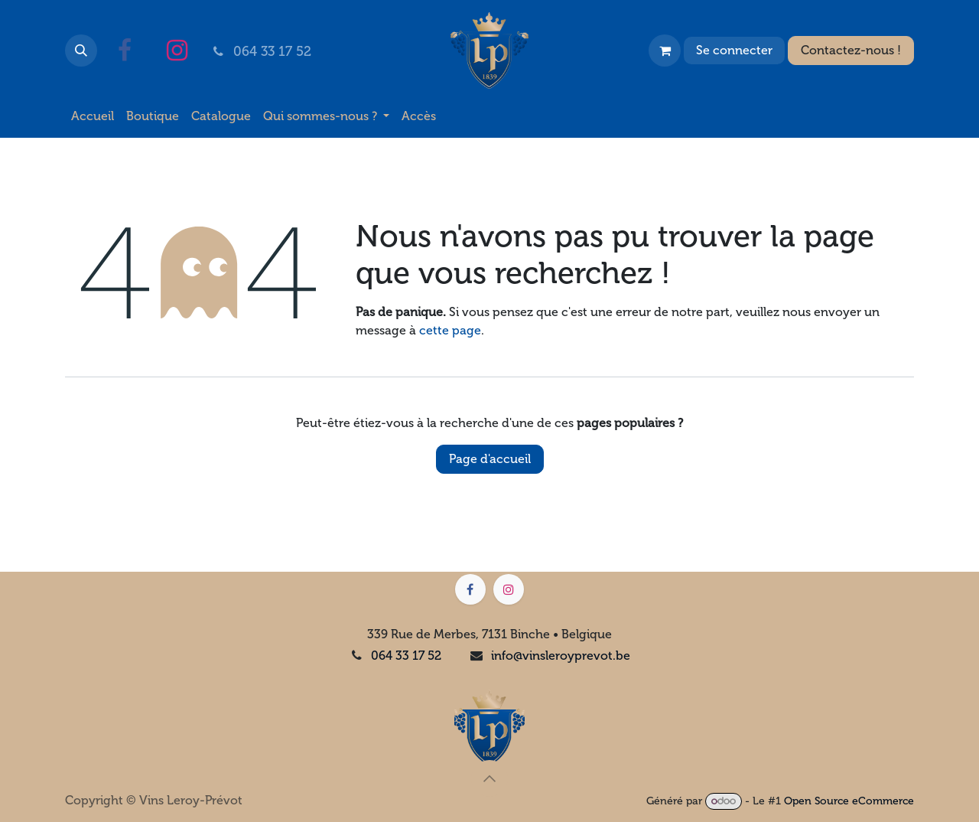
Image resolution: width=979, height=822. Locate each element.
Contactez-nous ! (851, 50)
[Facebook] (124, 50)
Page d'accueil (490, 459)
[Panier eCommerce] (665, 50)
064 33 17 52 (406, 655)
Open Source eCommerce (849, 800)
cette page (450, 330)
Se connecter (734, 50)
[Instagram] (176, 50)
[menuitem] (92, 116)
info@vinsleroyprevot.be (560, 655)
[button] (81, 50)
